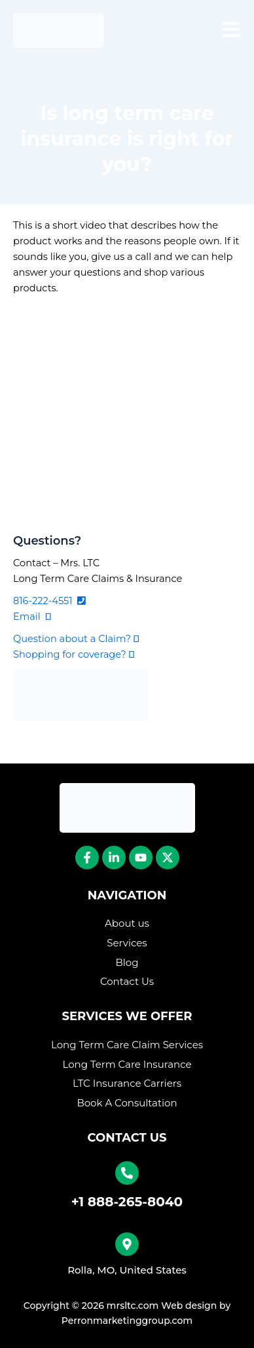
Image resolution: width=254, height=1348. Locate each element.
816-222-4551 (49, 601)
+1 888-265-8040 (127, 1202)
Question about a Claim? (76, 639)
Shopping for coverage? (73, 654)
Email (32, 616)
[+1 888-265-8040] (127, 1173)
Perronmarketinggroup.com (127, 1320)
